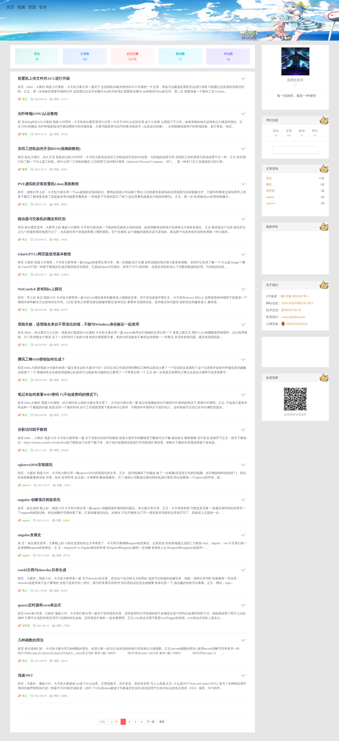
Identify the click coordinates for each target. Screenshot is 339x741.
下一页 (151, 721)
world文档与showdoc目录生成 (42, 570)
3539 (64, 134)
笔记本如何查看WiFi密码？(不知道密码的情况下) (58, 395)
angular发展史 (29, 535)
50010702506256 (296, 324)
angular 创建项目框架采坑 (39, 500)
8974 (64, 344)
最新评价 (272, 226)
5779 (64, 415)
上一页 (114, 721)
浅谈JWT (25, 675)
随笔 (24, 134)
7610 (64, 239)
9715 (66, 555)
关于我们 (272, 285)
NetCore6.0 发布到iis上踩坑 (40, 289)
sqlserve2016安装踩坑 (35, 465)
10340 (64, 450)
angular (26, 520)
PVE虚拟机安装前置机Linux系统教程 (48, 184)
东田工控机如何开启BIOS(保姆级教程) (49, 149)
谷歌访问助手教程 (32, 430)
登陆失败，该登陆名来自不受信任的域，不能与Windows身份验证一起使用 (78, 324)
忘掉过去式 (295, 80)
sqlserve (26, 485)
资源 (32, 7)
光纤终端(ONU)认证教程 (38, 114)
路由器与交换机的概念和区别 (42, 219)
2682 (64, 169)
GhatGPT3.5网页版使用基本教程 (44, 254)
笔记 (24, 99)
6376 (64, 309)
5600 (64, 695)
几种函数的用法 (30, 640)
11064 (64, 274)
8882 (64, 204)
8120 (64, 590)
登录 (43, 7)
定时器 (26, 625)
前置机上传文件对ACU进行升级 (44, 78)
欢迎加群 (272, 377)
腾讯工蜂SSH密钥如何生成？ (41, 359)
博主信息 (272, 120)
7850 (66, 625)
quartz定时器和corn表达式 (39, 605)
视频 (21, 7)
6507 (67, 485)
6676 (64, 380)
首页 (10, 7)
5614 (64, 660)
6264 (66, 520)
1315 (64, 99)
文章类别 (272, 168)
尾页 (162, 721)
